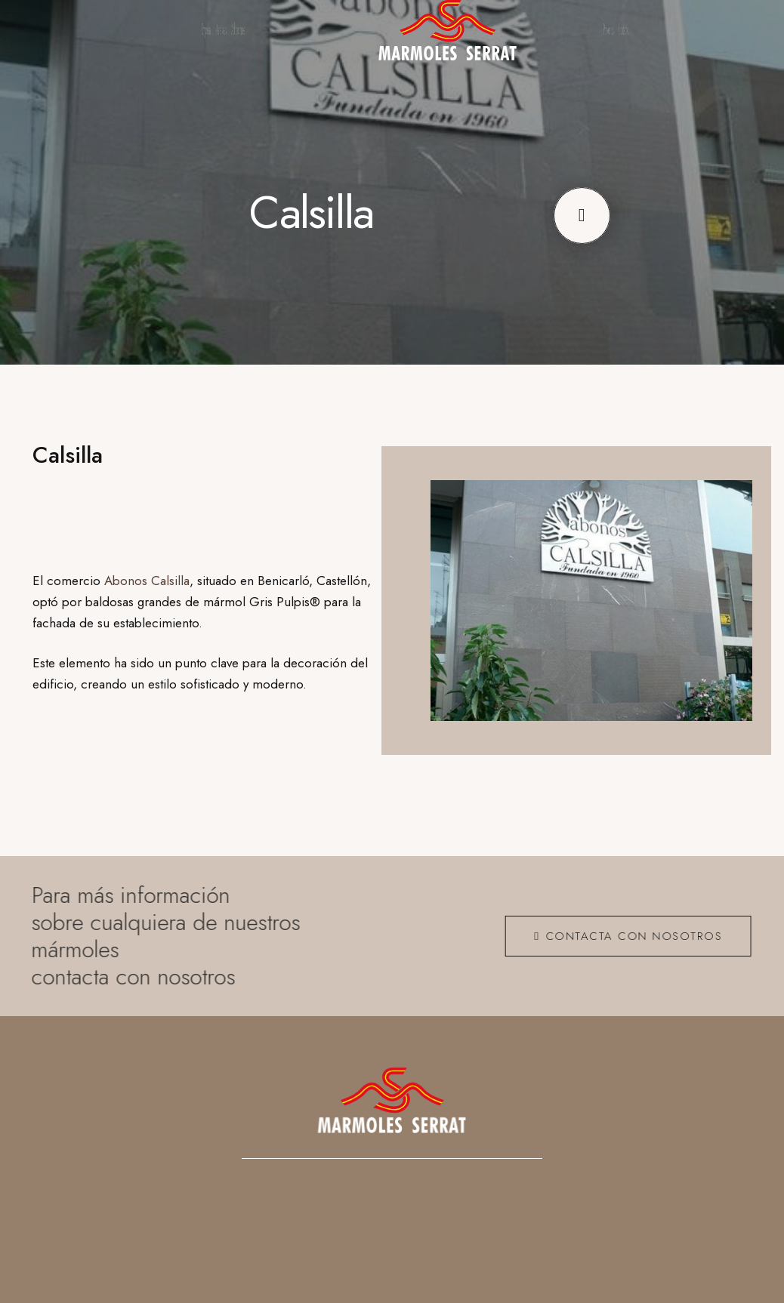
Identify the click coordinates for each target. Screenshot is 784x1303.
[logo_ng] (447, 30)
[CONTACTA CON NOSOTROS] (622, 936)
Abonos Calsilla (147, 580)
